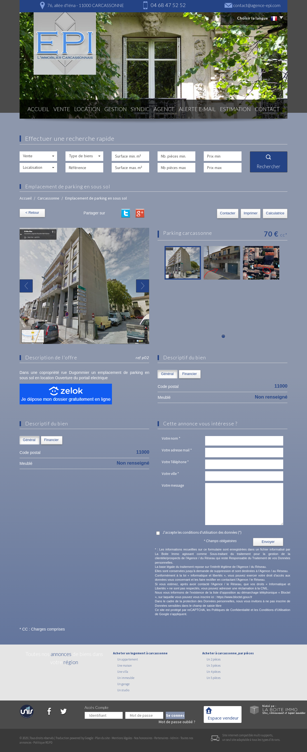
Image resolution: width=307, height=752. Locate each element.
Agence (168, 109)
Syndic (143, 109)
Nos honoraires (143, 738)
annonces (61, 654)
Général (167, 374)
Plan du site (102, 738)
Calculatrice (275, 213)
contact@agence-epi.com (256, 5)
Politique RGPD (42, 742)
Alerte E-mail (200, 109)
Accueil (37, 109)
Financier (189, 374)
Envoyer (268, 542)
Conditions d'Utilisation (274, 610)
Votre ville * (170, 473)
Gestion (116, 109)
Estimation (237, 109)
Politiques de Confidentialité (231, 610)
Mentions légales (122, 738)
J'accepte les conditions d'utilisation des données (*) (202, 532)
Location (88, 109)
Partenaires (161, 738)
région (71, 662)
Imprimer (251, 213)
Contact (268, 109)
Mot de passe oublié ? (177, 721)
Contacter (227, 213)
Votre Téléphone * (175, 462)
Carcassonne (48, 198)
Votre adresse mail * (177, 450)
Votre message (173, 485)
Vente (61, 109)
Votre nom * (171, 438)
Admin (174, 738)
